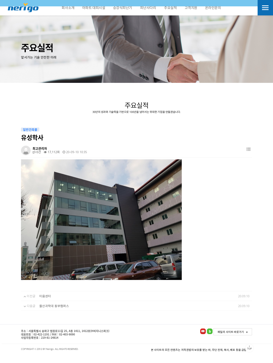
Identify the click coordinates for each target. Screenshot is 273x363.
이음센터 (45, 296)
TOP (249, 347)
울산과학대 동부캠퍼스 (54, 305)
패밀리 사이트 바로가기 (231, 332)
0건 (37, 152)
